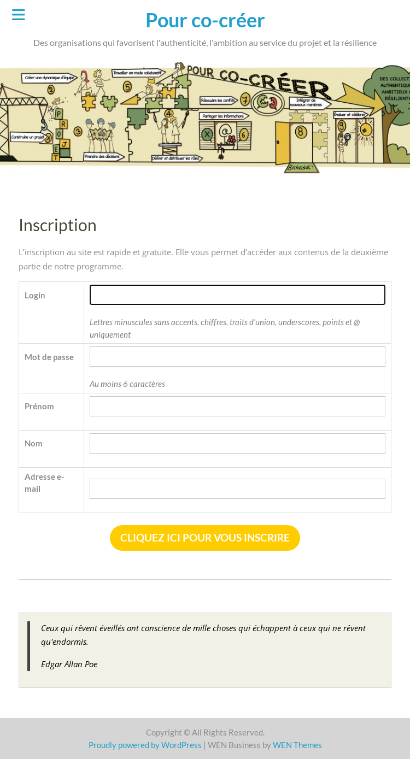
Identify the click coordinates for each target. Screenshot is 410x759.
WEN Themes (297, 745)
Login (35, 295)
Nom (34, 443)
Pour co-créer (205, 20)
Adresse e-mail (44, 483)
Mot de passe (49, 357)
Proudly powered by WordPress (145, 745)
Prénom (39, 406)
